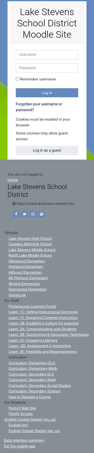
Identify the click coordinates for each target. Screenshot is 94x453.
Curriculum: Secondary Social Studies (40, 385)
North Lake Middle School (30, 255)
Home (13, 180)
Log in (47, 92)
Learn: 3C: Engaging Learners (33, 340)
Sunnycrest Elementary (28, 289)
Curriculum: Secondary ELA (31, 374)
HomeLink (17, 295)
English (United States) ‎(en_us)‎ (30, 419)
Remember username (38, 79)
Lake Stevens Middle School (32, 250)
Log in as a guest (47, 150)
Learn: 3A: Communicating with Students (43, 329)
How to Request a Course (30, 397)
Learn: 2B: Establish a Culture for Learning (43, 323)
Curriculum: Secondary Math (32, 380)
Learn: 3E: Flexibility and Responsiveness (43, 351)
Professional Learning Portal (32, 306)
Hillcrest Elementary (25, 272)
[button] (33, 125)
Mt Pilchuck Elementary (28, 278)
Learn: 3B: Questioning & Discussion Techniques (49, 334)
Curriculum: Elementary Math (33, 368)
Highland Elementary (26, 266)
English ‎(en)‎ (18, 425)
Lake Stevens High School (30, 238)
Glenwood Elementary (27, 261)
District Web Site (22, 408)
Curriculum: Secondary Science (34, 391)
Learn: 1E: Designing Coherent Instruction (43, 317)
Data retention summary (24, 440)
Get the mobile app (19, 446)
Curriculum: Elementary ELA (32, 363)
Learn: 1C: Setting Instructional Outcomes (43, 312)
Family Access (21, 414)
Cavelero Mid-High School (30, 244)
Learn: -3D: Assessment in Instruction (40, 346)
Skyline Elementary (24, 284)
